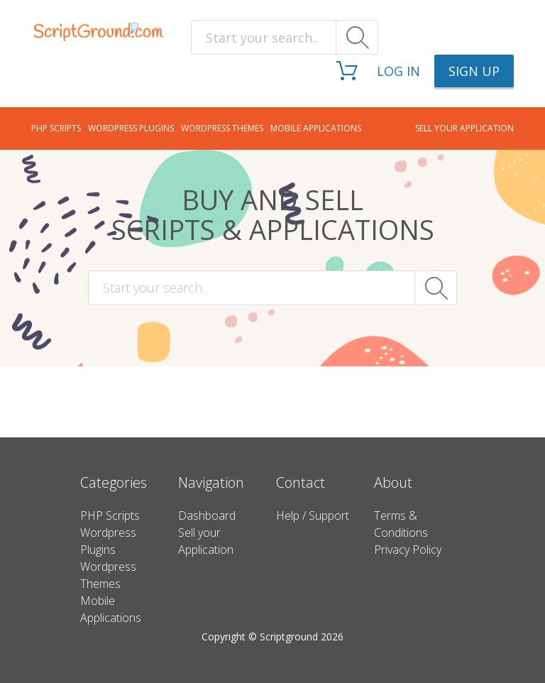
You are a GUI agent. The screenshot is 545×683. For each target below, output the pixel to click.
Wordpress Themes (222, 128)
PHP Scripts (56, 128)
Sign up (474, 71)
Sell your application (464, 128)
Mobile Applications (315, 128)
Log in (398, 71)
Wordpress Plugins (131, 128)
